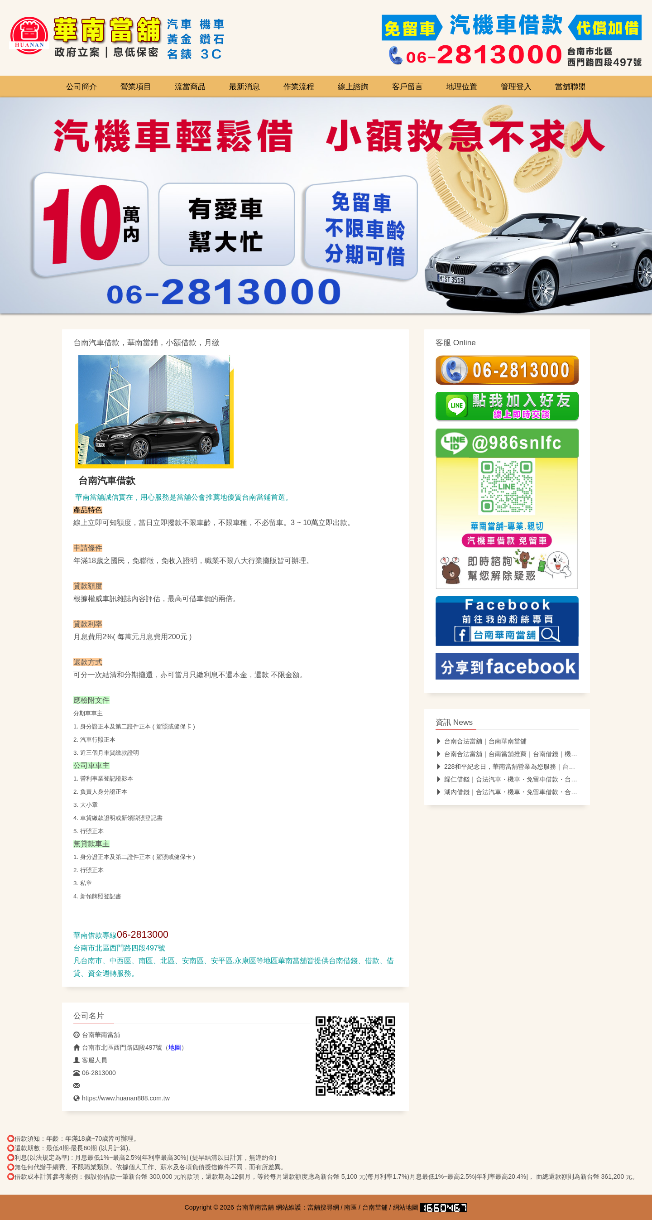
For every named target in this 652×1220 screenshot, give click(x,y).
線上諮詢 (353, 86)
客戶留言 (407, 86)
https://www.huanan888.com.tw (121, 1098)
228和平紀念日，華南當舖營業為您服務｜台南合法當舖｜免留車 (531, 766)
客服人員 (90, 1060)
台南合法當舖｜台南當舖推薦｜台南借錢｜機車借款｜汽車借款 (529, 753)
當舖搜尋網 (323, 1207)
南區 (350, 1207)
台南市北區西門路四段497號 (117, 1047)
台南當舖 (375, 1207)
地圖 (174, 1047)
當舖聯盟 (570, 86)
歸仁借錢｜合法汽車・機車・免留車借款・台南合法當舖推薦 (525, 779)
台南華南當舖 (96, 1034)
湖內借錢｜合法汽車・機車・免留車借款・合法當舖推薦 (519, 792)
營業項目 (135, 86)
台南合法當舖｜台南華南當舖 (481, 741)
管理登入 (516, 86)
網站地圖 (405, 1207)
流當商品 (190, 86)
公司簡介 (81, 86)
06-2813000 (94, 1072)
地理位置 (461, 86)
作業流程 (298, 86)
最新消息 (244, 86)
